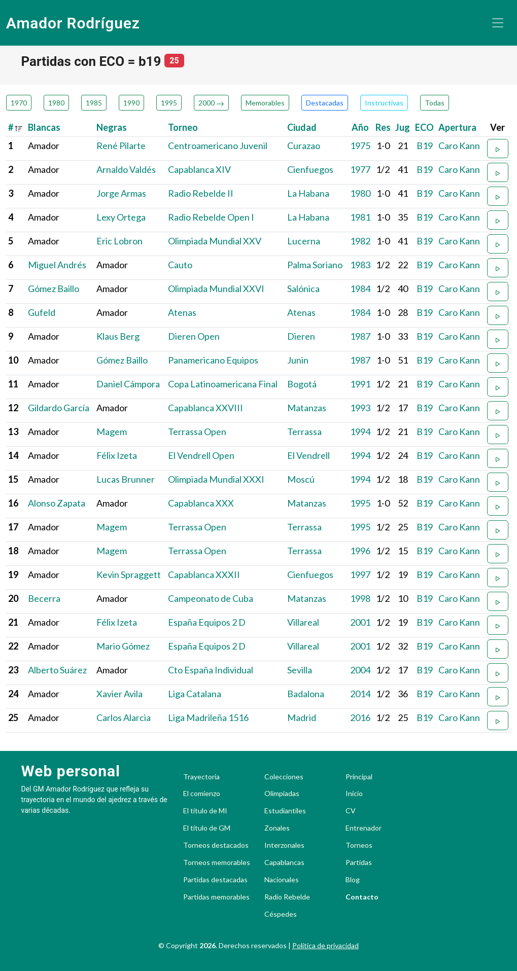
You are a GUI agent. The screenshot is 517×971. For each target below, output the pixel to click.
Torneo (183, 127)
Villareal (303, 622)
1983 (360, 264)
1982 (360, 240)
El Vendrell (308, 455)
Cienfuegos (310, 169)
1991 (360, 383)
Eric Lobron (119, 240)
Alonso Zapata (56, 503)
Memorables (265, 102)
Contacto (362, 897)
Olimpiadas (281, 793)
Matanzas (306, 407)
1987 (360, 336)
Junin (297, 360)
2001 (360, 622)
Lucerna (303, 240)
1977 (360, 169)
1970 (19, 102)
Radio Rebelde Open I (211, 217)
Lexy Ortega (121, 217)
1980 (56, 102)
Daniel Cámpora (128, 383)
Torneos (359, 845)
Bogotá (302, 383)
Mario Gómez (123, 646)
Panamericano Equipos (213, 360)
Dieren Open (194, 336)
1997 (360, 574)
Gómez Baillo (53, 288)
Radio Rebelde (287, 897)
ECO (424, 127)
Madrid (301, 717)
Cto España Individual (210, 669)
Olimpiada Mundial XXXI (216, 479)
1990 (131, 102)
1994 (360, 431)
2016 (360, 717)
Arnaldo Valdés (126, 169)
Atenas (182, 312)
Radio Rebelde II (200, 193)
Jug (402, 127)
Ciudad (302, 127)
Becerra (44, 598)
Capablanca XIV (199, 169)
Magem (111, 431)
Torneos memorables (216, 862)
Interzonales (284, 845)
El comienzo (201, 793)
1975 (360, 145)
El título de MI (205, 810)
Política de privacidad (325, 945)
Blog (353, 879)
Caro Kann (459, 145)
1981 (360, 217)
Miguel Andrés (57, 264)
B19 (425, 145)
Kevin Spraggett (128, 574)
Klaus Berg (118, 336)
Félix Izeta (116, 455)
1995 (169, 102)
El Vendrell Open (201, 455)
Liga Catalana (194, 693)
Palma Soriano (314, 264)
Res (383, 127)
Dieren (301, 336)
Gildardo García (58, 407)
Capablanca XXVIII (205, 407)
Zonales (277, 828)
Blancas (44, 127)
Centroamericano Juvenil (217, 145)
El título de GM (206, 828)
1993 (360, 407)
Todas (434, 102)
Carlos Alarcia (123, 717)
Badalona (305, 693)
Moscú (301, 479)
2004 (360, 669)
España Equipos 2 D (207, 622)
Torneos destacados (216, 845)
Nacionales (281, 879)
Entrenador (364, 828)
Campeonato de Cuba (210, 598)
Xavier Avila (119, 693)
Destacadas (324, 102)
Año (360, 127)
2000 (211, 102)
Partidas (359, 862)
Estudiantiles (285, 810)
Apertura (457, 127)
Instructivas (384, 102)
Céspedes (280, 914)
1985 (94, 102)
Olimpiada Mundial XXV (214, 240)
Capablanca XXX (201, 503)
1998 (360, 598)
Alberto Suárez (57, 669)
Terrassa (304, 431)
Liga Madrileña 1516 (208, 717)
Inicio (354, 793)
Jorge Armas (121, 193)
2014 (360, 693)
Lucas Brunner (125, 479)
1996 (360, 550)
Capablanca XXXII (204, 574)
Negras (111, 127)
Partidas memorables (216, 897)
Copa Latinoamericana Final (223, 383)
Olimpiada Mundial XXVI (216, 288)
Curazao (303, 145)
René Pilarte (121, 145)
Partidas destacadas (215, 879)
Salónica (303, 288)
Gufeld (41, 312)
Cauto (180, 264)
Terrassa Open (197, 431)
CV (351, 810)
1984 (360, 288)
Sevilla (299, 669)
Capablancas (284, 862)
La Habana (308, 193)
